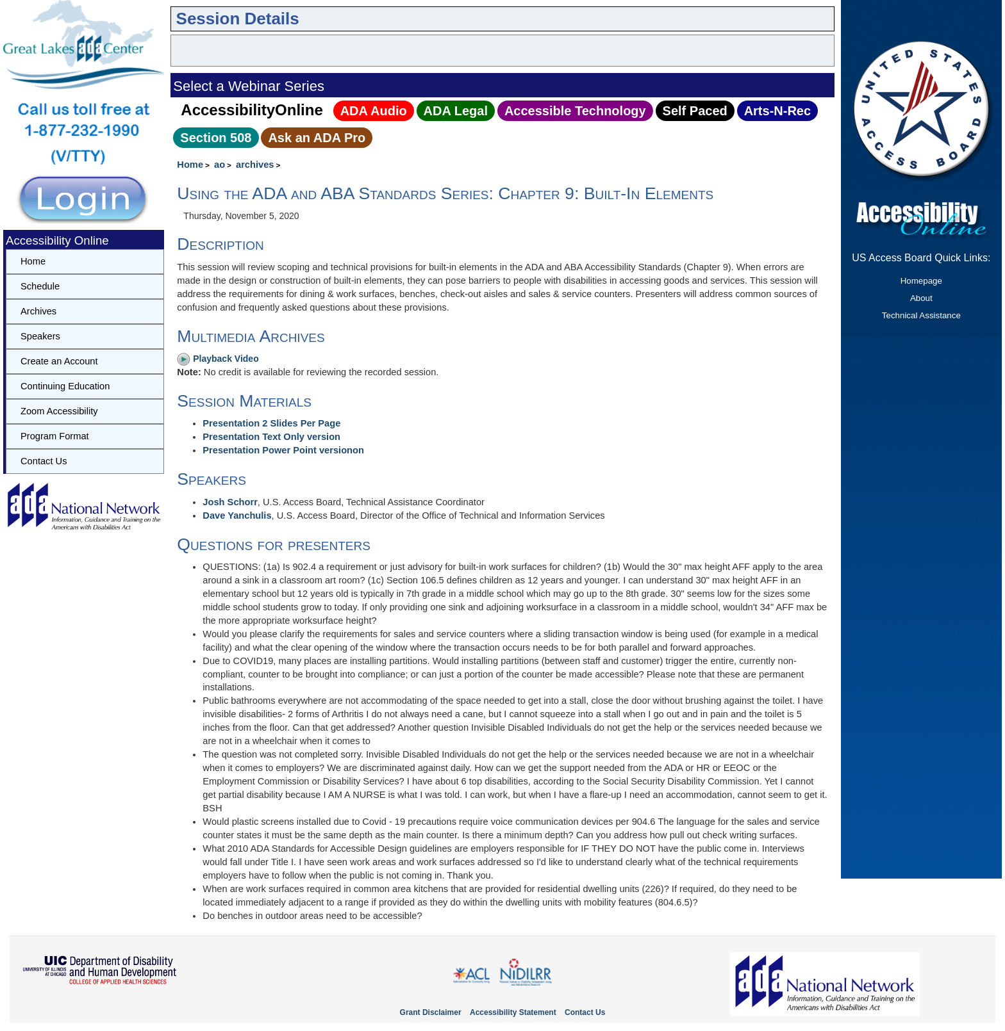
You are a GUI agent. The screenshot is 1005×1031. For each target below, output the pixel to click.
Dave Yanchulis (237, 515)
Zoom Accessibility (59, 411)
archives (255, 164)
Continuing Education (65, 386)
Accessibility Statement (513, 1012)
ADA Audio (373, 111)
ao (219, 164)
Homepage (921, 281)
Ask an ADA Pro (316, 138)
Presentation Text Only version (271, 437)
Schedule (40, 286)
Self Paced (695, 111)
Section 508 (215, 138)
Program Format (55, 436)
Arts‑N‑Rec (777, 111)
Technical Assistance (921, 315)
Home (190, 164)
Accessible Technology (575, 111)
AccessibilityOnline (251, 109)
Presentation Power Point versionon (283, 450)
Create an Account (59, 361)
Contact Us (44, 461)
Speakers (40, 336)
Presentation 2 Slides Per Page (271, 423)
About (921, 298)
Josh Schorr (230, 502)
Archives (38, 311)
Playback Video (217, 358)
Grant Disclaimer (430, 1012)
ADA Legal (456, 111)
